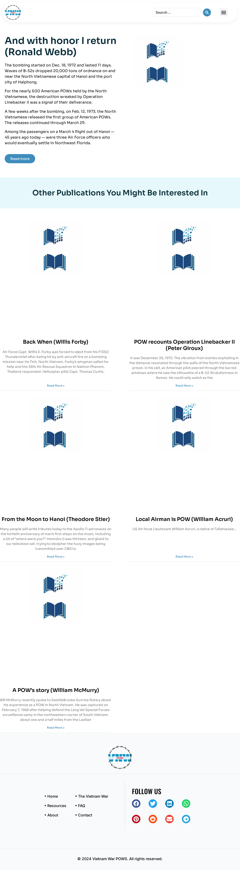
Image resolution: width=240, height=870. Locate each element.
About (52, 815)
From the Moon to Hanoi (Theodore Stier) (56, 519)
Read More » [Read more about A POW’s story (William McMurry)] (55, 727)
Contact (85, 815)
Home (52, 796)
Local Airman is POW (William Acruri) (184, 519)
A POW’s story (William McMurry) (55, 690)
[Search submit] (207, 12)
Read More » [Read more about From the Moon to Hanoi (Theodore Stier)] (55, 556)
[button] (224, 12)
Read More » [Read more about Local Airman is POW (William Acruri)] (184, 556)
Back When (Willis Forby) (55, 342)
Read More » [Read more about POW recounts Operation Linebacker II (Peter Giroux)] (184, 385)
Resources (56, 805)
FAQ (81, 805)
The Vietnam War (93, 796)
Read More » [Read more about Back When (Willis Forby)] (55, 385)
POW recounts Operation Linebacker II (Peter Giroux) (184, 345)
